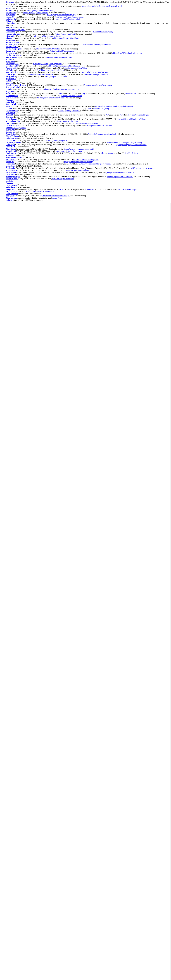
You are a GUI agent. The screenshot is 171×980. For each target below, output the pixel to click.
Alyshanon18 (11, 79)
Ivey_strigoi (10, 15)
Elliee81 (9, 10)
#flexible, (46, 36)
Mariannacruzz (12, 96)
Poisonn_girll (11, 68)
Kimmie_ (9, 38)
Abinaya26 (10, 21)
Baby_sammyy (12, 172)
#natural (40, 10)
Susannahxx (11, 160)
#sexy (54, 64)
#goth (57, 15)
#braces (63, 17)
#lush (120, 6)
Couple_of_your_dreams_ (16, 85)
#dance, (53, 36)
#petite (101, 45)
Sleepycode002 (12, 57)
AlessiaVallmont (12, 136)
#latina (65, 51)
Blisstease (10, 117)
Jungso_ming (11, 189)
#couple (153, 168)
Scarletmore (11, 13)
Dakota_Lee (11, 132)
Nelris (8, 94)
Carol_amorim (12, 194)
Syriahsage (10, 30)
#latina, (90, 6)
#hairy (96, 160)
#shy (83, 94)
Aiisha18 (9, 115)
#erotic (52, 196)
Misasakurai (11, 151)
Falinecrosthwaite (13, 34)
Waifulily (9, 70)
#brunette (76, 66)
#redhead (26, 13)
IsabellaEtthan (12, 138)
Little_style (10, 145)
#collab (77, 19)
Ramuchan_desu (12, 42)
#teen (42, 13)
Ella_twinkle (11, 98)
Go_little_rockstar (13, 143)
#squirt (57, 17)
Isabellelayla (11, 19)
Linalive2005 (11, 140)
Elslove (9, 81)
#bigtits (19, 128)
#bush (75, 160)
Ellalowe (9, 83)
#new (29, 10)
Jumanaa (9, 183)
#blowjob (98, 164)
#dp (114, 177)
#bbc (118, 177)
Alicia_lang (10, 149)
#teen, (41, 36)
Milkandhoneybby (13, 121)
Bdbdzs (9, 59)
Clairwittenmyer (12, 125)
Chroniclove (11, 23)
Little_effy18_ (11, 74)
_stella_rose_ (11, 55)
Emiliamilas (10, 168)
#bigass (68, 17)
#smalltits (95, 45)
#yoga (58, 36)
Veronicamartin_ (12, 170)
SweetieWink (11, 104)
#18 (66, 19)
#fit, (104, 6)
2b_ (7, 192)
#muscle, (114, 6)
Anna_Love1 (11, 157)
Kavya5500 (10, 62)
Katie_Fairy (11, 102)
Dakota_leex (11, 53)
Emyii (8, 6)
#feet (46, 13)
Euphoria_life (11, 45)
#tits (50, 66)
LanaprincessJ (12, 185)
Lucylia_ (9, 108)
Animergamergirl (13, 177)
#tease (104, 85)
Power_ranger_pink (14, 49)
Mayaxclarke (11, 91)
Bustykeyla (10, 130)
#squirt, (85, 6)
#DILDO (19, 157)
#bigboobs (97, 6)
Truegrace (10, 196)
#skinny (52, 10)
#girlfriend (59, 66)
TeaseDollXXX (12, 47)
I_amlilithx (10, 164)
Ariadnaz (9, 106)
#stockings (138, 143)
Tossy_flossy (11, 76)
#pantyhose (69, 89)
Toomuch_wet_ (12, 179)
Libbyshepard (11, 119)
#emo (80, 151)
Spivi (8, 128)
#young (34, 10)
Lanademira (11, 174)
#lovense (18, 30)
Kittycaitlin (10, 36)
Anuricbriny (11, 134)
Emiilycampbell (12, 64)
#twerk (59, 64)
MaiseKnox (10, 166)
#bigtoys (110, 177)
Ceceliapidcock (12, 111)
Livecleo (9, 89)
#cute (48, 57)
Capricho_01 (11, 147)
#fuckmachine (64, 15)
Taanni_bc (10, 162)
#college (71, 19)
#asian (57, 34)
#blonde (46, 10)
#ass (53, 66)
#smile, (108, 6)
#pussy (72, 15)
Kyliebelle (10, 200)
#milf (114, 134)
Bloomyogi (10, 2)
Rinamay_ (10, 100)
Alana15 (9, 8)
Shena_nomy (11, 51)
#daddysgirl (119, 106)
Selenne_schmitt (12, 87)
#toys (53, 15)
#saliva (112, 106)
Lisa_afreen (10, 113)
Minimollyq (10, 32)
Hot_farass (10, 28)
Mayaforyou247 (12, 66)
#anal (49, 15)
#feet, (36, 36)
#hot (58, 121)
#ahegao (77, 38)
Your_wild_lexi (12, 72)
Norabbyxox (11, 40)
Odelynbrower (11, 153)
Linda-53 (9, 181)
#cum (110, 134)
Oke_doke (10, 123)
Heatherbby (10, 17)
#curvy (131, 143)
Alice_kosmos (11, 198)
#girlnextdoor (68, 66)
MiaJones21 (10, 155)
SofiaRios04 (10, 187)
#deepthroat (137, 53)
